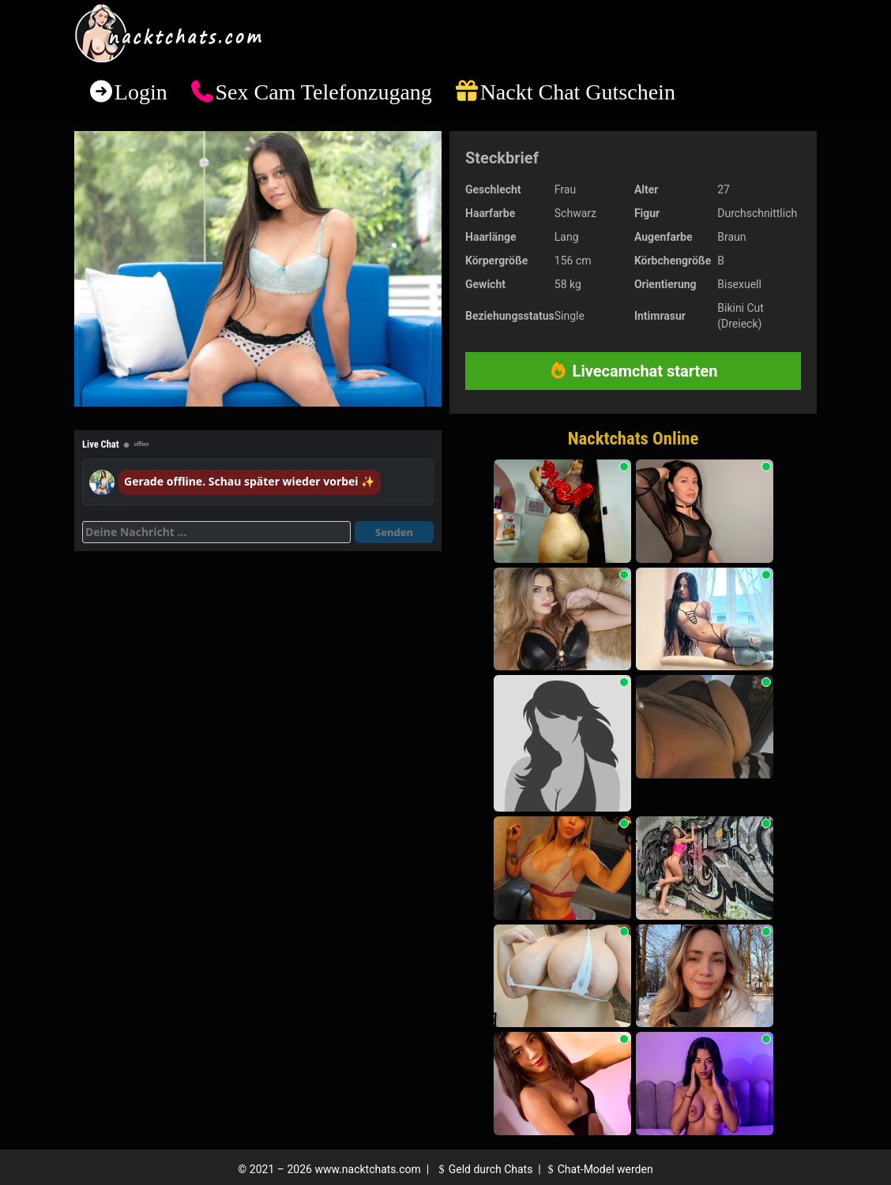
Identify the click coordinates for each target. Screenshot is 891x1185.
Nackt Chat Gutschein (577, 92)
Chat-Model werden (597, 1169)
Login (141, 92)
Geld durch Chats (483, 1169)
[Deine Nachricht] (216, 532)
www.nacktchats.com (367, 1169)
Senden (394, 532)
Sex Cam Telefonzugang (323, 92)
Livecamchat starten (633, 371)
